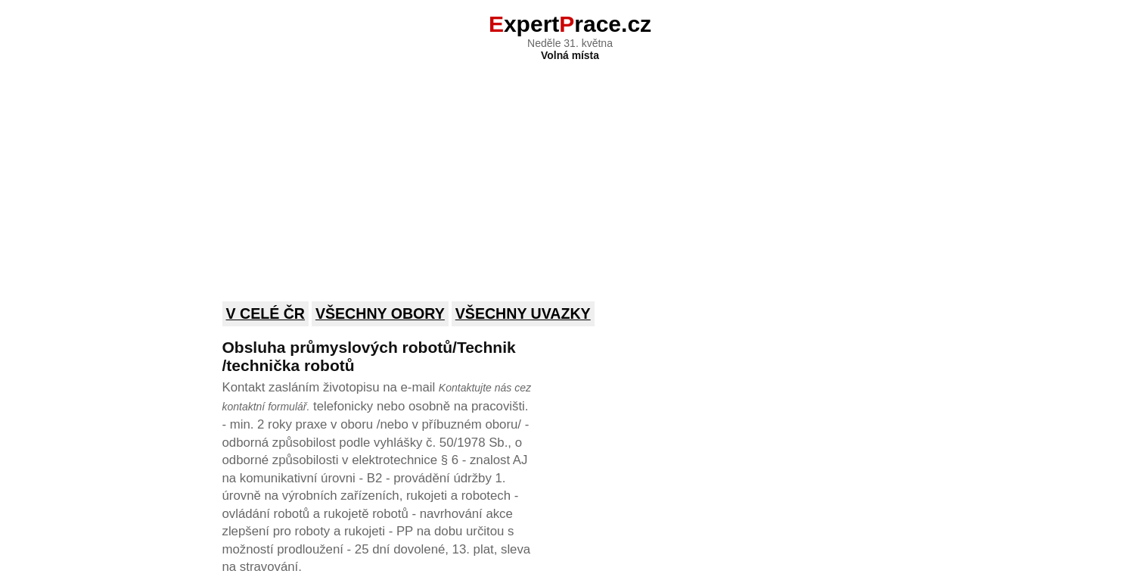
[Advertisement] (570, 171)
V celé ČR (266, 313)
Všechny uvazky (523, 313)
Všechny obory (380, 313)
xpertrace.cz (570, 23)
